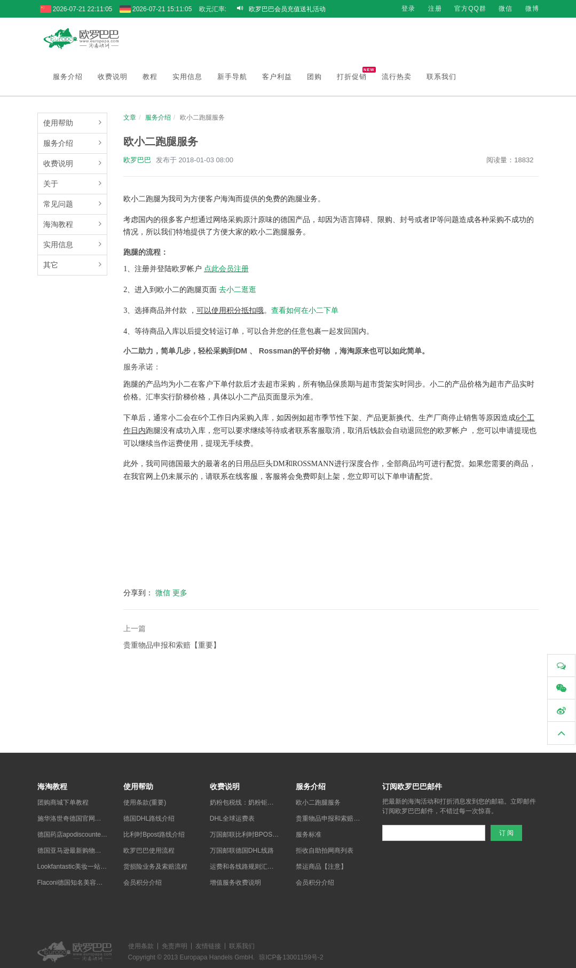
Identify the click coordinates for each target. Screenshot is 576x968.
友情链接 (208, 944)
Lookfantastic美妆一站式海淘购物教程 (91, 864)
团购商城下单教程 (63, 800)
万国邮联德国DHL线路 (242, 848)
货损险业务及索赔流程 (155, 864)
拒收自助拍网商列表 (324, 848)
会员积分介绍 (142, 880)
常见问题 (58, 202)
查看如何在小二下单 (304, 308)
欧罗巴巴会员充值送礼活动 (287, 9)
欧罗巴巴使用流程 (149, 848)
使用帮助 (58, 120)
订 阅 (506, 831)
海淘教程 (58, 222)
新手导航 (232, 74)
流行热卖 (397, 74)
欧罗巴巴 (137, 158)
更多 (179, 590)
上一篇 (134, 626)
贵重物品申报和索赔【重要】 (171, 643)
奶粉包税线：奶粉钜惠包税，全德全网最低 (271, 800)
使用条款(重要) (144, 800)
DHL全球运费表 (232, 816)
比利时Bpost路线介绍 (154, 832)
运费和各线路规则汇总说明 (248, 864)
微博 (532, 8)
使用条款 (141, 944)
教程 (150, 74)
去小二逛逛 (237, 288)
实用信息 (187, 74)
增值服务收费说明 (235, 880)
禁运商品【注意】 (321, 864)
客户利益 (277, 74)
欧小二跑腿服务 (318, 800)
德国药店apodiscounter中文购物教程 (89, 832)
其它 (50, 262)
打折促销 (355, 71)
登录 (408, 8)
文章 (129, 115)
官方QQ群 (470, 8)
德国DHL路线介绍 (149, 816)
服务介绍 (68, 74)
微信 (505, 8)
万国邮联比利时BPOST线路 (249, 832)
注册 (435, 8)
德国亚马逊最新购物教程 (72, 848)
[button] (561, 733)
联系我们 (441, 74)
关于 (50, 181)
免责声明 (174, 944)
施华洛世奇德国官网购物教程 (79, 816)
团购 (314, 74)
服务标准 (308, 832)
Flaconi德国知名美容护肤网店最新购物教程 (99, 880)
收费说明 (113, 74)
